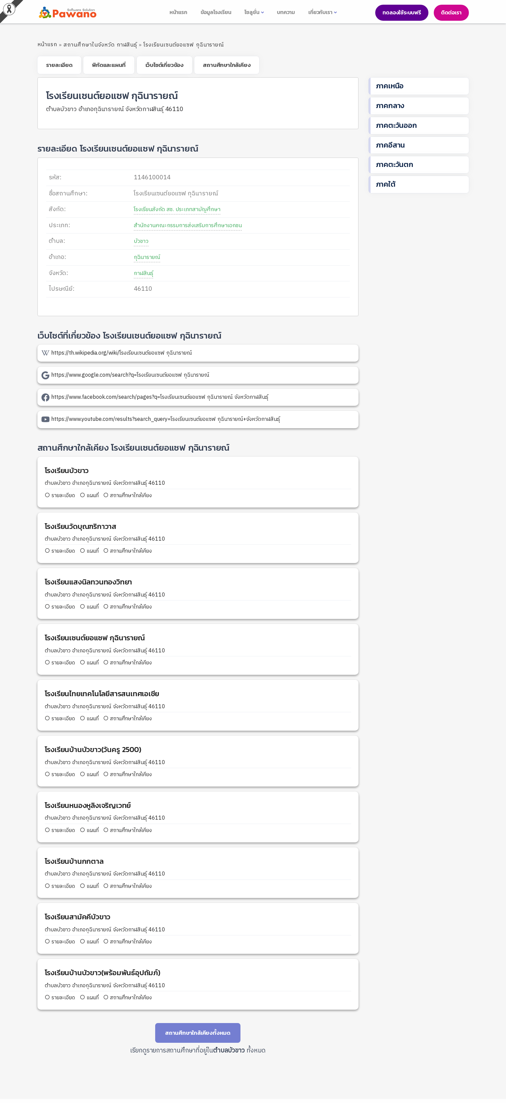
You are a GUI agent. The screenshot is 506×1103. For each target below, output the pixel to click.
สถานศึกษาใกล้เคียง (132, 495)
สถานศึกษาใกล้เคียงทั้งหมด (197, 1036)
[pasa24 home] (66, 12)
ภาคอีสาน (390, 145)
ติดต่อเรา (451, 12)
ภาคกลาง (390, 105)
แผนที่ (91, 495)
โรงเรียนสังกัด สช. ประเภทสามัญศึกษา (176, 209)
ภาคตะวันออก (396, 125)
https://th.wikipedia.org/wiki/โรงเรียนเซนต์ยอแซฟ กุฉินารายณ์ (121, 353)
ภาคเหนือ (390, 85)
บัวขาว (134, 241)
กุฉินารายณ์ (141, 257)
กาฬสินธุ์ (136, 273)
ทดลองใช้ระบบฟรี (402, 12)
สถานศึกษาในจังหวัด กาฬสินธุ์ (100, 45)
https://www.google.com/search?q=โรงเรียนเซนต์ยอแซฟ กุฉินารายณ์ (130, 375)
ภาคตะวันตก (394, 164)
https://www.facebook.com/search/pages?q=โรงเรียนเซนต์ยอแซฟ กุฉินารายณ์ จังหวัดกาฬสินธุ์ (159, 397)
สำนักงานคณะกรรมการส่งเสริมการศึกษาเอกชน (187, 225)
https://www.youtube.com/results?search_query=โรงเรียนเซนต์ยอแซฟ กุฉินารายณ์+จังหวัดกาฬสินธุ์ (165, 419)
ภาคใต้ (386, 184)
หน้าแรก (47, 44)
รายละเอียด (61, 495)
